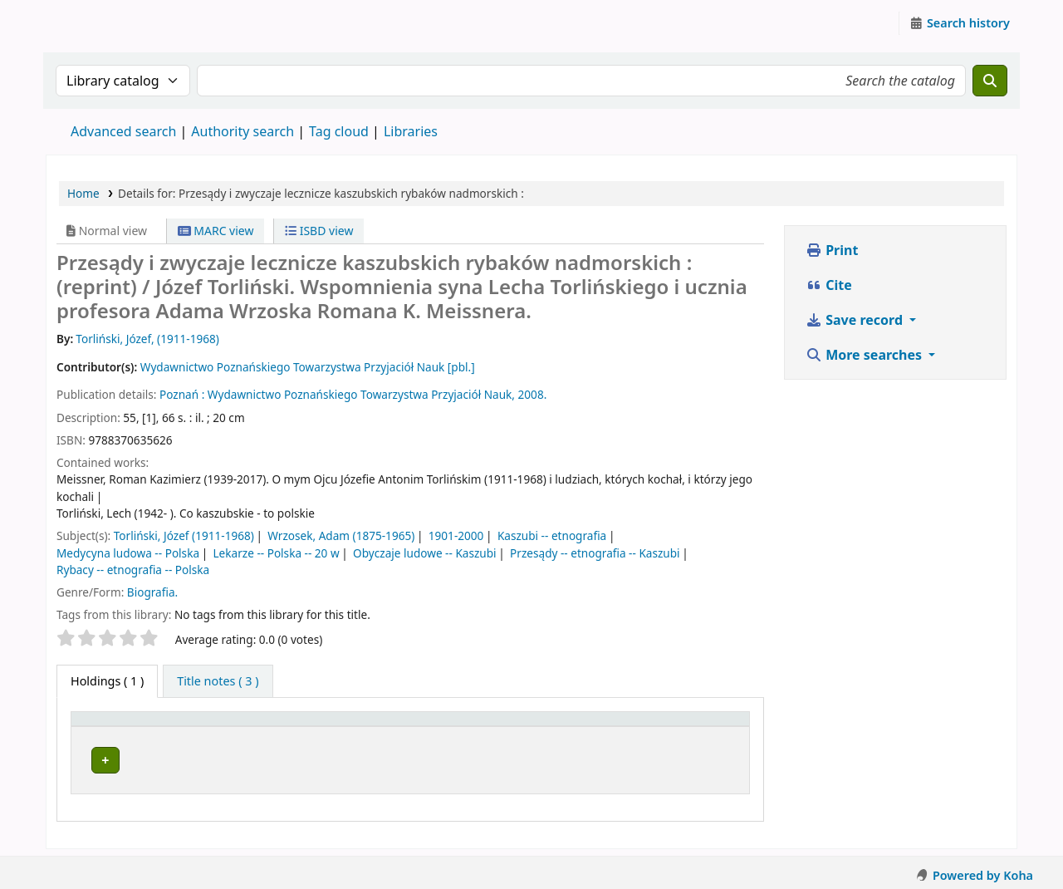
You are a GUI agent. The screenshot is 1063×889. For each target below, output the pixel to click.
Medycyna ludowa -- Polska (127, 553)
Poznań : (181, 394)
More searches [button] (865, 355)
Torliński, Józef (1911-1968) (184, 535)
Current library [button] (228, 726)
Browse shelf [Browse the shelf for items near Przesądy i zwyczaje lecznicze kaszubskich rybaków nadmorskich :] (599, 757)
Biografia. (152, 592)
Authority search (242, 131)
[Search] (989, 80)
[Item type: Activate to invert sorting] (124, 727)
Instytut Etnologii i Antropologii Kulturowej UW (88, 23)
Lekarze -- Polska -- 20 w (276, 553)
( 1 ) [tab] (107, 681)
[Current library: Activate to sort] (346, 727)
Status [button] (693, 726)
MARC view (216, 230)
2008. (532, 394)
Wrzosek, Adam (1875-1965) (340, 535)
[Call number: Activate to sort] (592, 727)
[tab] (217, 681)
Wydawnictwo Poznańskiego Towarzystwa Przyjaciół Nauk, (361, 394)
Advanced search (123, 131)
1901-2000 (456, 535)
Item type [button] (107, 726)
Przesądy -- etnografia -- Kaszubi (595, 553)
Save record (856, 320)
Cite (829, 285)
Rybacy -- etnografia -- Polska (132, 569)
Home (83, 193)
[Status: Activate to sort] (709, 727)
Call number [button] (559, 726)
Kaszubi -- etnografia (551, 535)
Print (832, 250)
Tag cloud (339, 131)
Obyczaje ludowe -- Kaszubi (425, 553)
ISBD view (319, 230)
